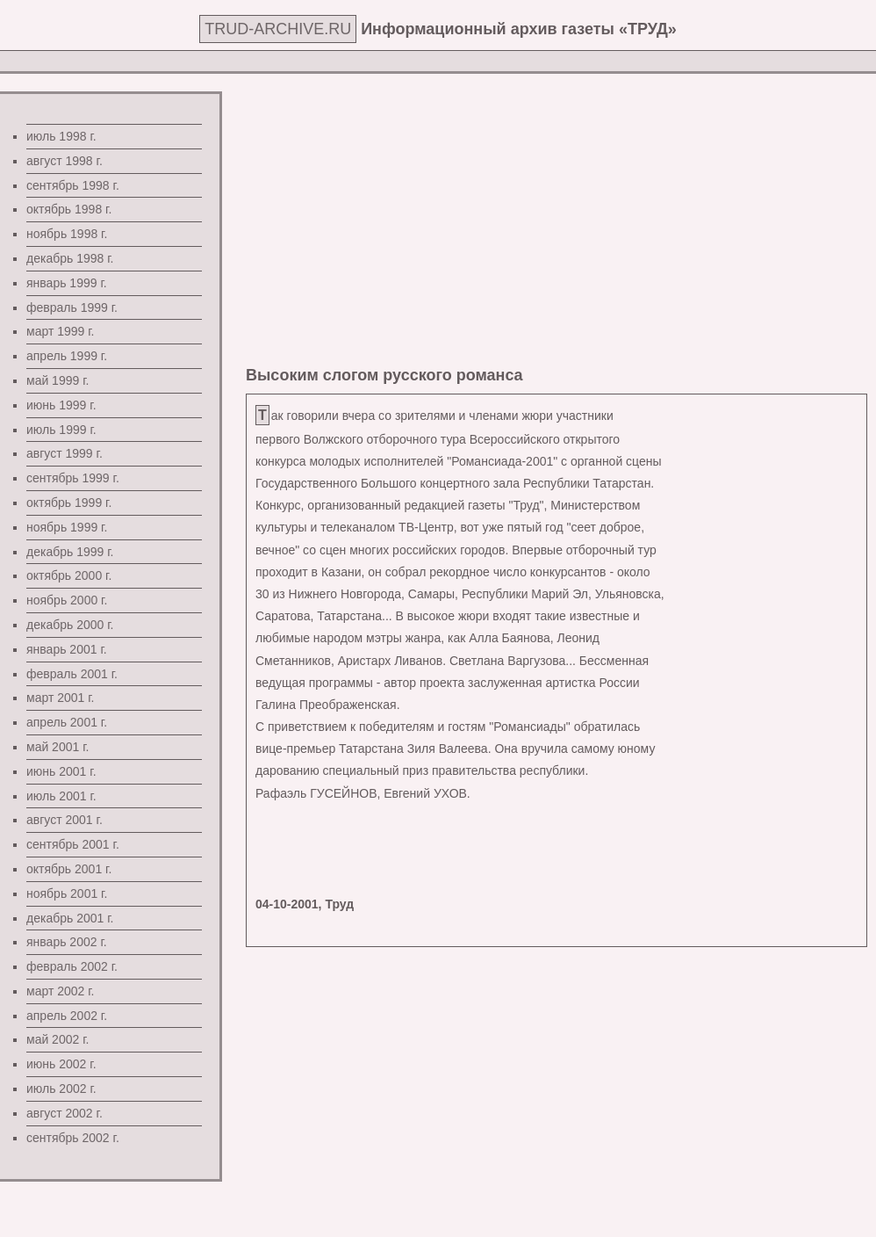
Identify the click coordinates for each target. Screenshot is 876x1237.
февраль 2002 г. (72, 966)
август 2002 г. (64, 1113)
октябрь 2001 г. (68, 869)
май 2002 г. (57, 1039)
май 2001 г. (57, 747)
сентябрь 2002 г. (72, 1138)
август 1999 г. (64, 453)
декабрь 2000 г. (69, 625)
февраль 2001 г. (72, 674)
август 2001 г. (64, 820)
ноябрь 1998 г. (66, 234)
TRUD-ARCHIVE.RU (278, 29)
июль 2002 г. (61, 1088)
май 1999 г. (57, 380)
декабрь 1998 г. (69, 258)
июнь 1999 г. (61, 405)
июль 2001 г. (61, 796)
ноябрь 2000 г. (66, 600)
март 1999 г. (60, 331)
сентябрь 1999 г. (72, 478)
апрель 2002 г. (66, 1016)
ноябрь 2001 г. (66, 893)
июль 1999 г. (61, 430)
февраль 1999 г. (72, 307)
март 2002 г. (60, 991)
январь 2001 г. (66, 649)
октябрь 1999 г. (68, 503)
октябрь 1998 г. (68, 209)
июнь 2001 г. (61, 771)
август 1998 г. (64, 161)
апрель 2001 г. (66, 722)
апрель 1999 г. (66, 356)
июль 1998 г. (61, 136)
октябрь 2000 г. (68, 575)
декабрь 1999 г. (69, 552)
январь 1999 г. (66, 283)
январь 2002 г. (66, 942)
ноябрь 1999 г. (66, 527)
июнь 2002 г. (61, 1064)
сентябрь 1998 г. (72, 185)
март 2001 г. (60, 698)
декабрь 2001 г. (69, 918)
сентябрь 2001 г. (72, 844)
